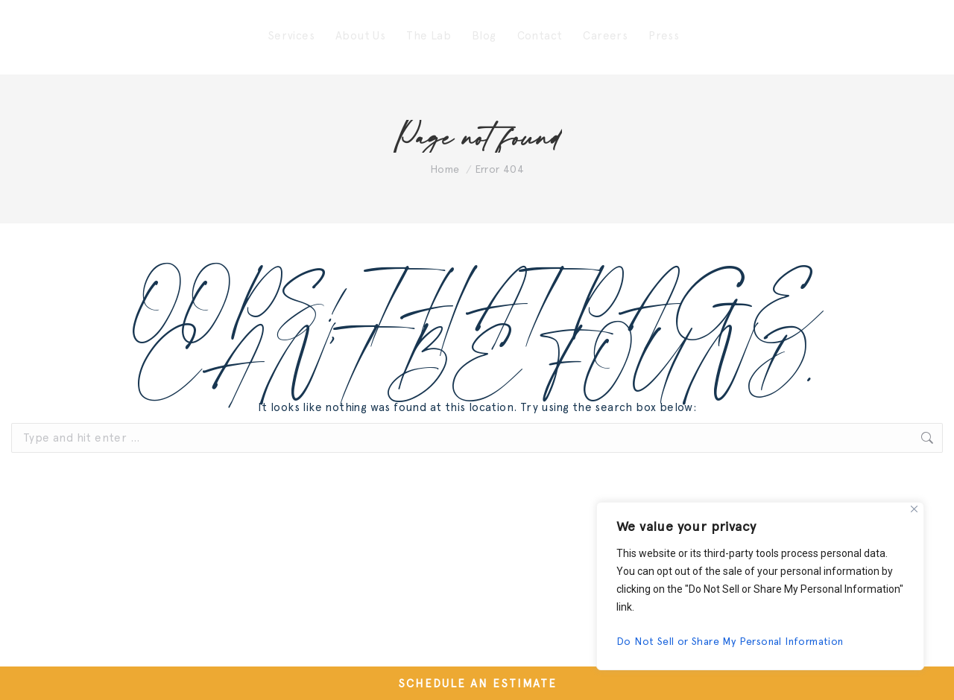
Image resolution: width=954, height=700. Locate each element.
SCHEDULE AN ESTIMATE (477, 683)
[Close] (914, 509)
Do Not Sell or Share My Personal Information (730, 641)
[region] (760, 586)
